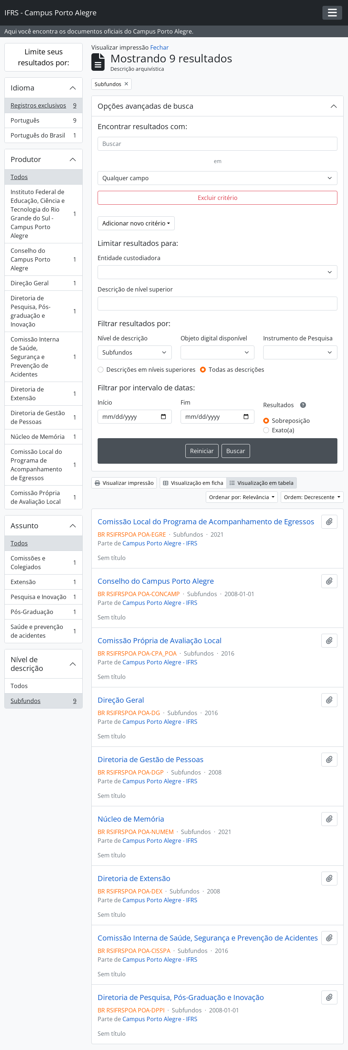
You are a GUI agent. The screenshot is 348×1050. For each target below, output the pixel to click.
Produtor (26, 159)
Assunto (24, 525)
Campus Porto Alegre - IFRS (159, 543)
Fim (185, 402)
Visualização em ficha (193, 482)
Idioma (22, 88)
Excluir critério (218, 198)
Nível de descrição (27, 664)
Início (105, 402)
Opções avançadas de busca (145, 106)
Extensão (43, 584)
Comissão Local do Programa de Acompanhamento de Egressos (43, 465)
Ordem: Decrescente (310, 497)
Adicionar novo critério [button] (134, 223)
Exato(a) (283, 430)
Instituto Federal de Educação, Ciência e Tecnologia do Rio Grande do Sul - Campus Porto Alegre (43, 214)
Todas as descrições (236, 370)
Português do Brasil (43, 137)
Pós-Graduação (43, 613)
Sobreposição (291, 421)
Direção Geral (43, 285)
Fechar (159, 47)
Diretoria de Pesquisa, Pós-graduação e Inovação (43, 311)
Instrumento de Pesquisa (298, 338)
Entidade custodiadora (129, 258)
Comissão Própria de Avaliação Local (43, 497)
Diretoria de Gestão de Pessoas (43, 417)
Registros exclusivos (43, 107)
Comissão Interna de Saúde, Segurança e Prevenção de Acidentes (43, 356)
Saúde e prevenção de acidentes (43, 631)
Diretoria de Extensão (43, 393)
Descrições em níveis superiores (151, 370)
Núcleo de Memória (43, 438)
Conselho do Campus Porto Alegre (43, 259)
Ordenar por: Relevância (240, 497)
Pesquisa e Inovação (43, 598)
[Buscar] (217, 144)
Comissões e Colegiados (43, 562)
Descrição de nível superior (135, 289)
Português (43, 122)
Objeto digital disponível (214, 338)
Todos (19, 177)
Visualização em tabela (262, 482)
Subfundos (43, 702)
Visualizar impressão (124, 482)
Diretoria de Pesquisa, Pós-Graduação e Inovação (181, 997)
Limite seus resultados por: (43, 57)
